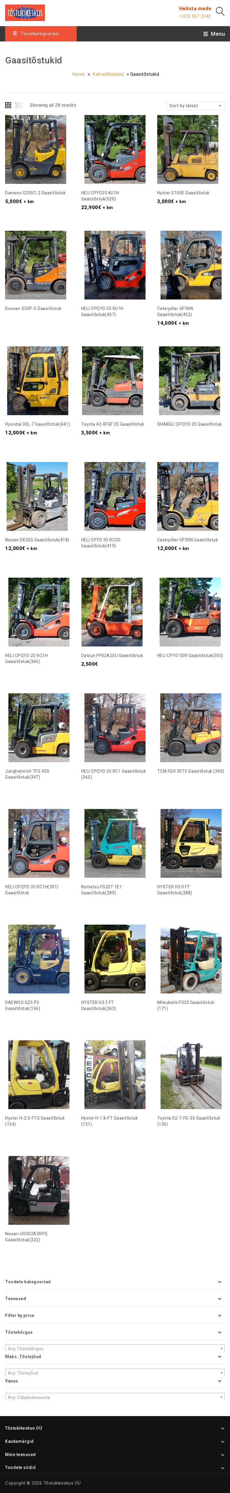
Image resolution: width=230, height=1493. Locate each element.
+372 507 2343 (195, 16)
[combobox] (115, 1348)
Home (78, 74)
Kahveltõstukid (108, 74)
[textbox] (115, 1349)
